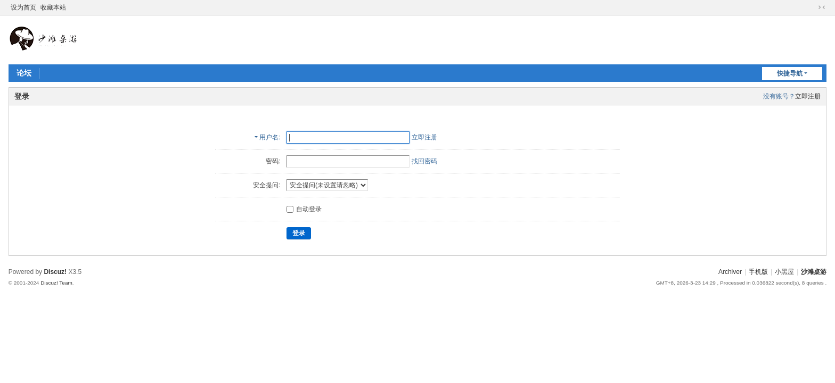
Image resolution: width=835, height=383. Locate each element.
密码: (273, 161)
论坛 (24, 73)
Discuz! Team (56, 283)
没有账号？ (779, 96)
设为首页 (23, 7)
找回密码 (424, 161)
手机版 (758, 272)
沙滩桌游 (813, 272)
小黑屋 (784, 272)
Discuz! (55, 272)
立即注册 (808, 96)
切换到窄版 (821, 7)
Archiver (730, 272)
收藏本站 (53, 7)
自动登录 (304, 209)
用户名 (269, 137)
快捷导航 (790, 73)
